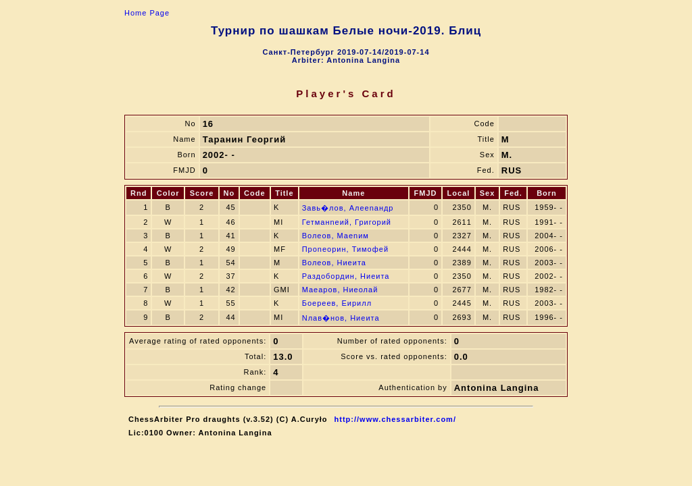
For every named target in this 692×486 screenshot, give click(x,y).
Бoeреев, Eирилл (337, 303)
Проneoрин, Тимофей (345, 249)
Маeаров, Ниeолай (340, 290)
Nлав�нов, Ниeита (341, 318)
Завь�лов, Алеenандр (348, 208)
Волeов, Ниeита (334, 263)
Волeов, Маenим (335, 236)
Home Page (147, 13)
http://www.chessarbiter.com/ (395, 419)
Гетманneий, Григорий (346, 222)
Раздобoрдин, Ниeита (346, 276)
